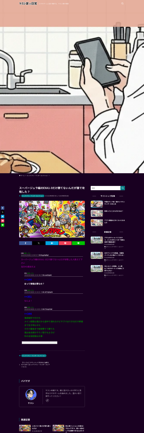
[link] (47, 400)
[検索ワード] (108, 188)
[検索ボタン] (122, 3)
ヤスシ (31, 403)
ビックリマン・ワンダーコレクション (32, 196)
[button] (25, 243)
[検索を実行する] (122, 188)
